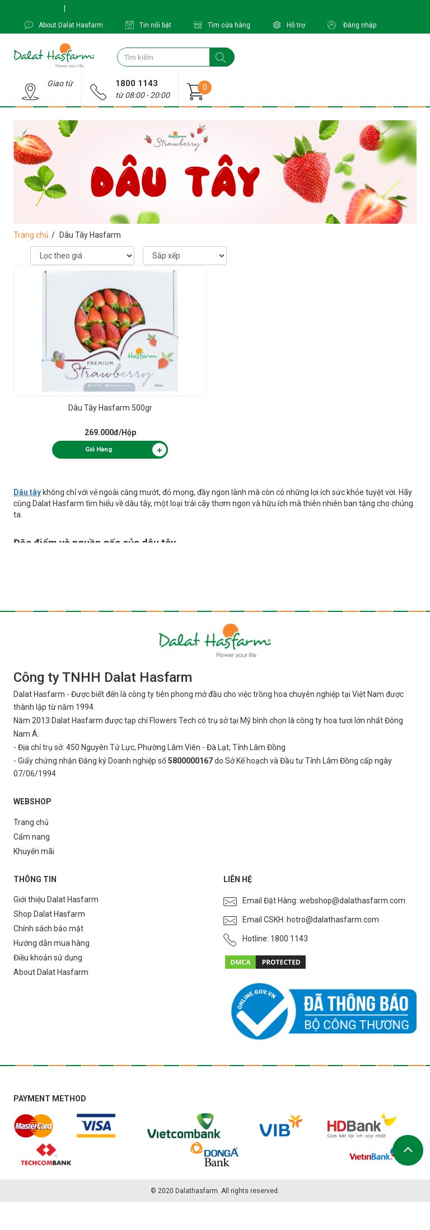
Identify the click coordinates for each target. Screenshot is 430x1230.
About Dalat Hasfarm (64, 25)
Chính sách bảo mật (48, 928)
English (82, 8)
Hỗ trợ (289, 25)
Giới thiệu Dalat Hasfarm (56, 899)
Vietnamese (37, 8)
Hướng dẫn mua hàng (51, 943)
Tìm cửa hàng (222, 25)
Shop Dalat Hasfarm (49, 913)
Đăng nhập (352, 25)
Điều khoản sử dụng (47, 957)
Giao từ (60, 83)
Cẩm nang (31, 836)
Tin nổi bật (148, 25)
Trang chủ (31, 234)
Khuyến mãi (33, 851)
